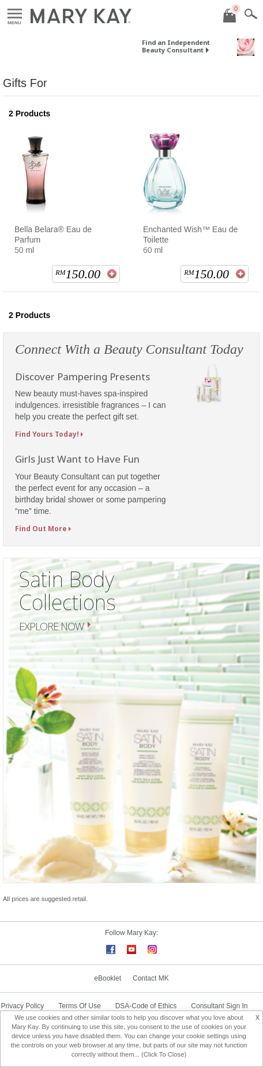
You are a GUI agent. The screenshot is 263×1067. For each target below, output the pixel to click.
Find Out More (41, 529)
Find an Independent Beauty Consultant (176, 46)
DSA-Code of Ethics (146, 1006)
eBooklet (107, 978)
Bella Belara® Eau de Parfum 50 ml (53, 240)
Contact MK (151, 978)
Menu (14, 14)
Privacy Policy (22, 1006)
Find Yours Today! (47, 434)
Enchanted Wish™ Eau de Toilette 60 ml (190, 240)
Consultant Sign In (219, 1006)
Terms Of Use (79, 1006)
